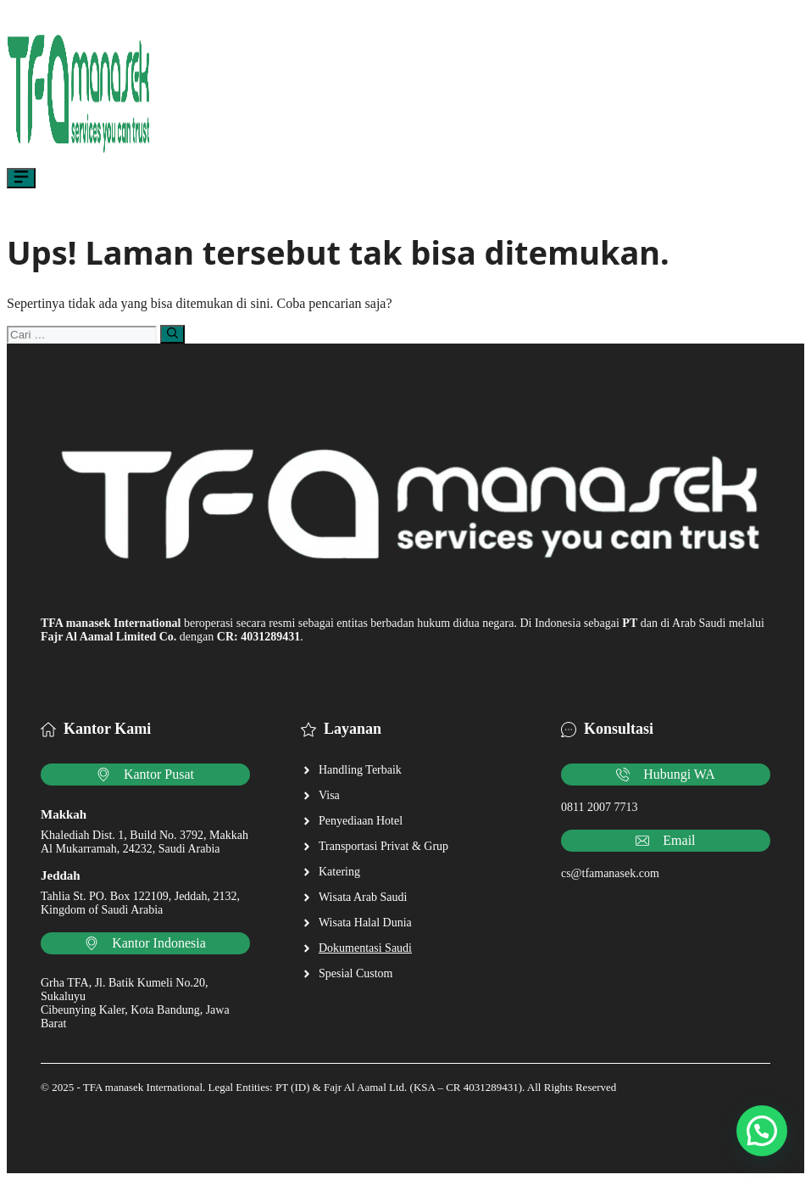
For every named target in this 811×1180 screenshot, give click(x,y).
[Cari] (172, 334)
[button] (761, 1130)
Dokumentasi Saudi (365, 948)
